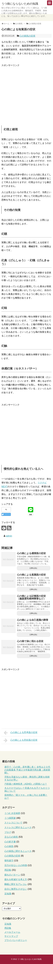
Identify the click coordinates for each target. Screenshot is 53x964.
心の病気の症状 (27, 36)
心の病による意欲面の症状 (20, 740)
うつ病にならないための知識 (19, 3)
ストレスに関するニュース (18, 827)
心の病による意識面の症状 (31, 574)
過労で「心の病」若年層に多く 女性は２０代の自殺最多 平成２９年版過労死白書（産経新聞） (27, 770)
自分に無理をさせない (15, 889)
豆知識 (7, 893)
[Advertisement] (26, 93)
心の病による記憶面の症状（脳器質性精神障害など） (31, 597)
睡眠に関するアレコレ (15, 884)
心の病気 (8, 846)
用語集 (7, 870)
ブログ (7, 832)
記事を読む (33, 568)
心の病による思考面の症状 (20, 732)
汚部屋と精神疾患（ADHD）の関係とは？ (25, 784)
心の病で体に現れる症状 (30, 641)
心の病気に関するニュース (18, 851)
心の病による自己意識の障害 (32, 620)
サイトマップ (11, 936)
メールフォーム (12, 932)
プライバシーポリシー (15, 940)
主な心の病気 (11, 837)
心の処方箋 (10, 841)
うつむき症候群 (12, 813)
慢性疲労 (8, 860)
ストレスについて (13, 822)
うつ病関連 (10, 818)
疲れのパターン (12, 875)
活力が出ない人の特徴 (15, 865)
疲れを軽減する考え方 (15, 879)
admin (9, 536)
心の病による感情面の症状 (31, 553)
